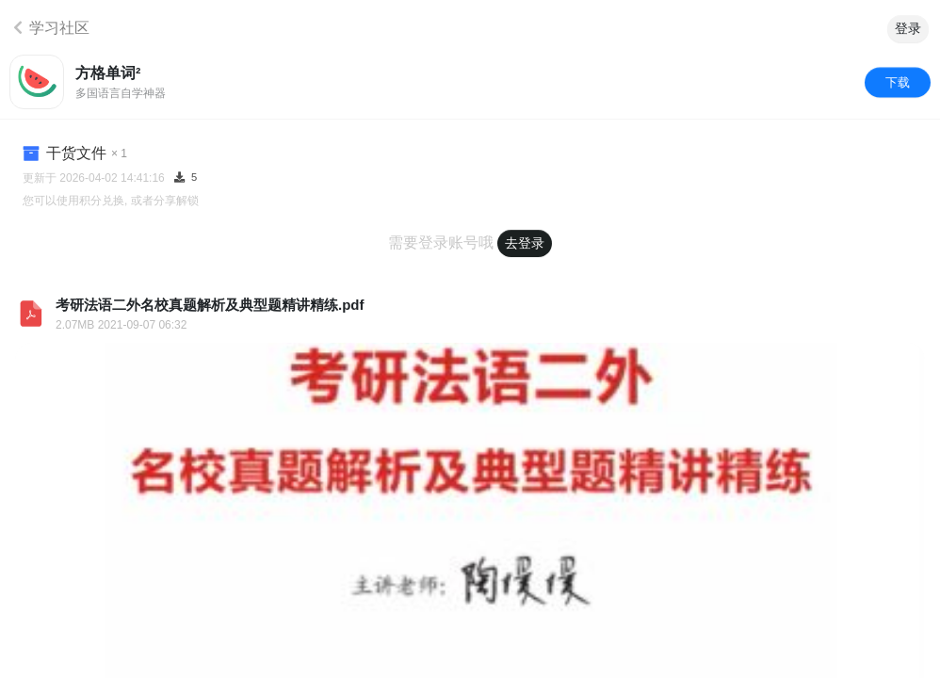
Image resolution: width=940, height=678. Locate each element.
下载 (897, 81)
